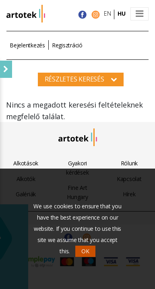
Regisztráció (67, 45)
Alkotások (25, 163)
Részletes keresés (81, 79)
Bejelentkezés (27, 45)
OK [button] (85, 251)
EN (107, 13)
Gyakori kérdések (77, 167)
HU (122, 13)
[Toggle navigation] (139, 13)
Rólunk (129, 163)
